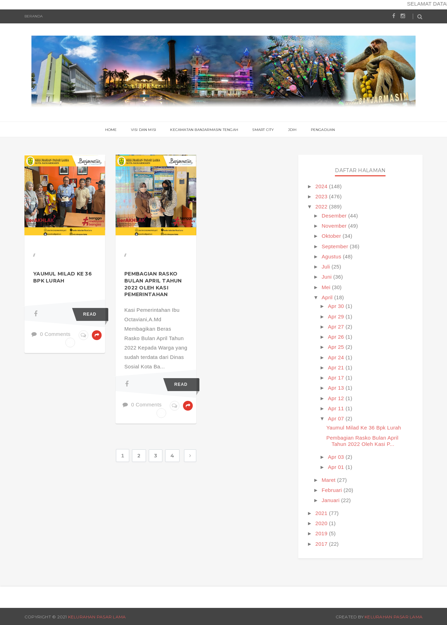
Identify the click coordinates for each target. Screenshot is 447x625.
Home (111, 129)
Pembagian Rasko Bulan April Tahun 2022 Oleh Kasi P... (362, 441)
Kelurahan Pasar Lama (97, 616)
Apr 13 (336, 388)
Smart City (263, 129)
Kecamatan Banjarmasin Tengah (204, 129)
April (328, 297)
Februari (333, 490)
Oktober (332, 236)
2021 (322, 513)
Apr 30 (336, 306)
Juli (326, 267)
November (335, 226)
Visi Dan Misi (143, 129)
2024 (322, 186)
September (336, 246)
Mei (327, 287)
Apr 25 (336, 347)
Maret (329, 480)
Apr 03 (336, 457)
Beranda (33, 16)
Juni (327, 277)
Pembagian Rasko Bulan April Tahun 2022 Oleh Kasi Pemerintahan (153, 284)
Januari (331, 500)
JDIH (292, 129)
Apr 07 (336, 418)
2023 (322, 196)
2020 (322, 523)
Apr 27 (336, 327)
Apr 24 (336, 357)
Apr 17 (336, 378)
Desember (335, 216)
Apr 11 (336, 408)
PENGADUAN (323, 129)
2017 (322, 544)
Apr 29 (336, 316)
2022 (322, 206)
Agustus (332, 256)
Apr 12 (336, 398)
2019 (322, 533)
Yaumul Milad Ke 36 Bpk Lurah (62, 277)
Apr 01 (336, 467)
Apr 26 (336, 337)
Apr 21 (336, 367)
